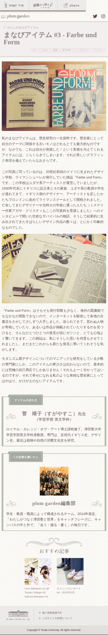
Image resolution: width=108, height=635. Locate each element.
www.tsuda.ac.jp (17, 615)
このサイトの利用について (57, 618)
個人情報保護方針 (52, 612)
